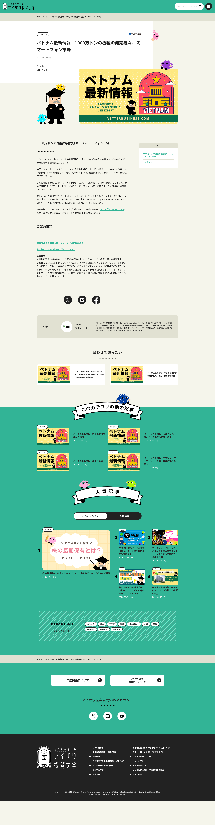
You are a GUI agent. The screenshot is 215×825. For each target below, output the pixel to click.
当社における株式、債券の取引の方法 (148, 794)
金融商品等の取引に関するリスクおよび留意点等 (60, 242)
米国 (122, 648)
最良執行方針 (98, 794)
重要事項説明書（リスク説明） (105, 776)
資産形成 (103, 653)
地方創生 (116, 653)
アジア (112, 648)
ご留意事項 (147, 162)
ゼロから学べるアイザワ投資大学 (18, 6)
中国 (146, 648)
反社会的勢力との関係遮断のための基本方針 (151, 771)
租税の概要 (137, 798)
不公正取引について (141, 789)
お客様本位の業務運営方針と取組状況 (108, 785)
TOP (38, 17)
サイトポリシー (139, 785)
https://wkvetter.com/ (112, 209)
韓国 (155, 648)
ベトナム (46, 17)
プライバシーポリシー (142, 780)
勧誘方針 (96, 798)
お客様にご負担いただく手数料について (56, 249)
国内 (102, 648)
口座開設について (78, 704)
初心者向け (134, 648)
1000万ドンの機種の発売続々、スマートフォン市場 (158, 155)
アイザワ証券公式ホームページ (137, 704)
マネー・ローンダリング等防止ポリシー (149, 776)
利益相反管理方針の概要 (103, 789)
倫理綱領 (96, 780)
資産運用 (91, 653)
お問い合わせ (98, 771)
